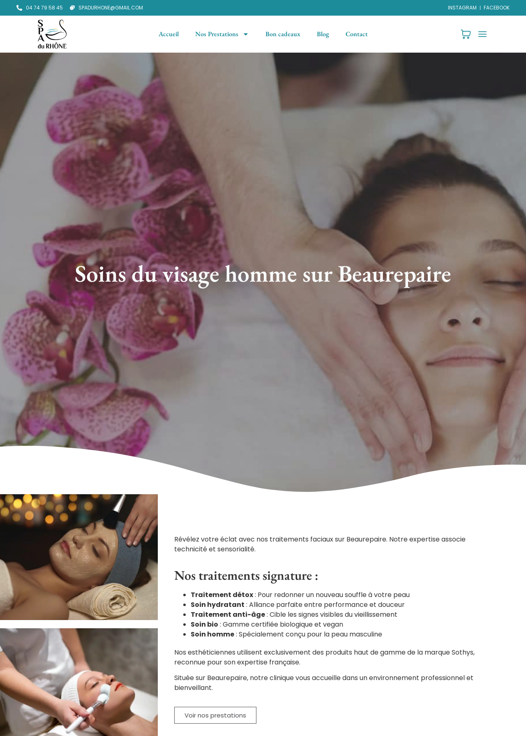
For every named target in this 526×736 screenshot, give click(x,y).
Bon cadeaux (282, 34)
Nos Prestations (222, 34)
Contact (357, 34)
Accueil (169, 34)
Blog (323, 34)
